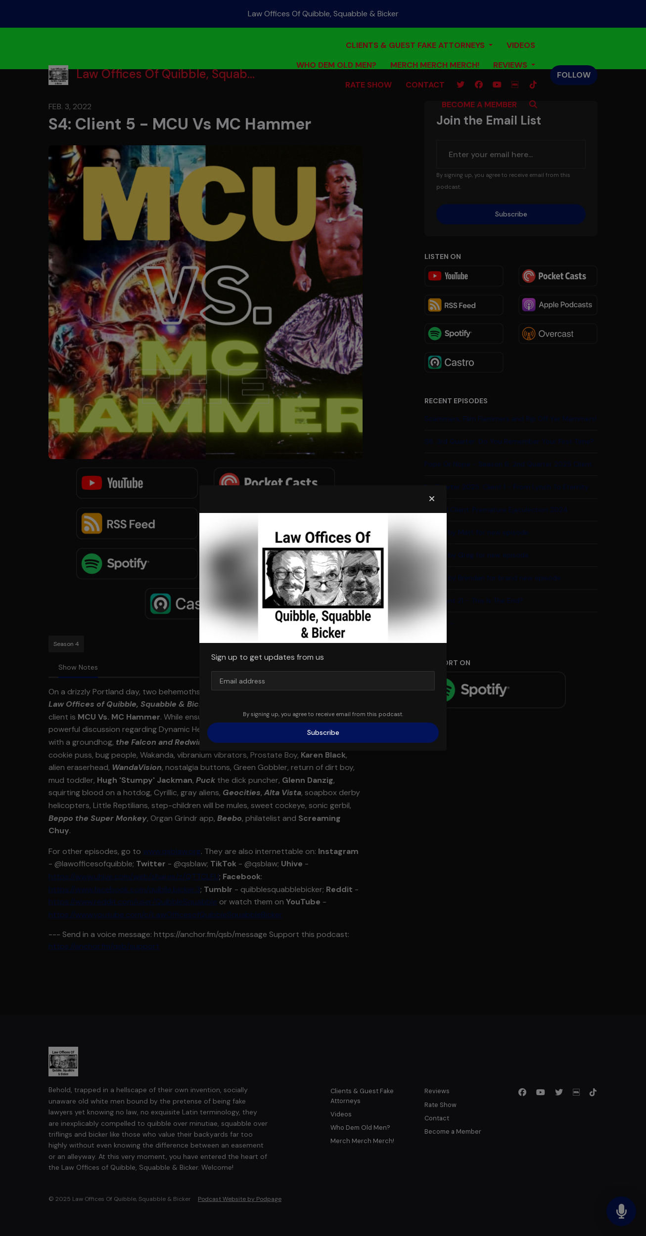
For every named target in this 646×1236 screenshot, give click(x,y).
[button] (432, 499)
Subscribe (323, 732)
